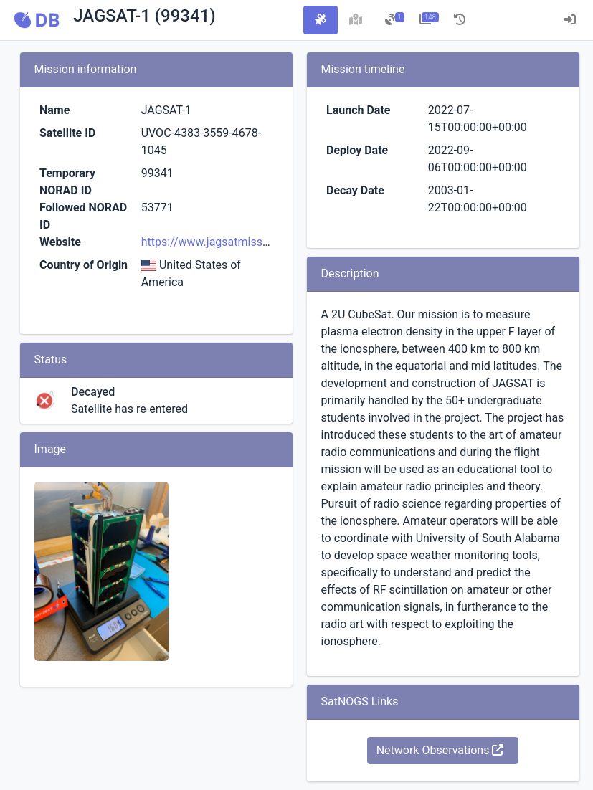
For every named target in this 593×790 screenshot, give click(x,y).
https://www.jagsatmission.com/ (225, 242)
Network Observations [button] (440, 750)
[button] (36, 20)
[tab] (320, 20)
